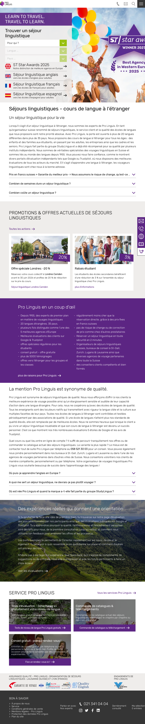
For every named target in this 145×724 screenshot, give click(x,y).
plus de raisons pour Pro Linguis (37, 375)
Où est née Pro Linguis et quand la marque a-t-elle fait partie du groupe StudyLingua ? (61, 491)
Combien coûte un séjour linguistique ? (32, 192)
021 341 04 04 (96, 704)
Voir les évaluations (30, 571)
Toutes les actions (19, 228)
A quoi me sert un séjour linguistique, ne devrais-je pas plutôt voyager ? (52, 482)
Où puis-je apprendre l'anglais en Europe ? (34, 473)
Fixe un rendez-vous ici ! (37, 662)
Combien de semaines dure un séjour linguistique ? (39, 183)
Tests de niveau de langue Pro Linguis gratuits (38, 628)
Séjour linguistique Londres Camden (29, 287)
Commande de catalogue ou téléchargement (102, 628)
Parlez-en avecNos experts (68, 707)
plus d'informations (84, 287)
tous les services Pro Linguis (114, 592)
